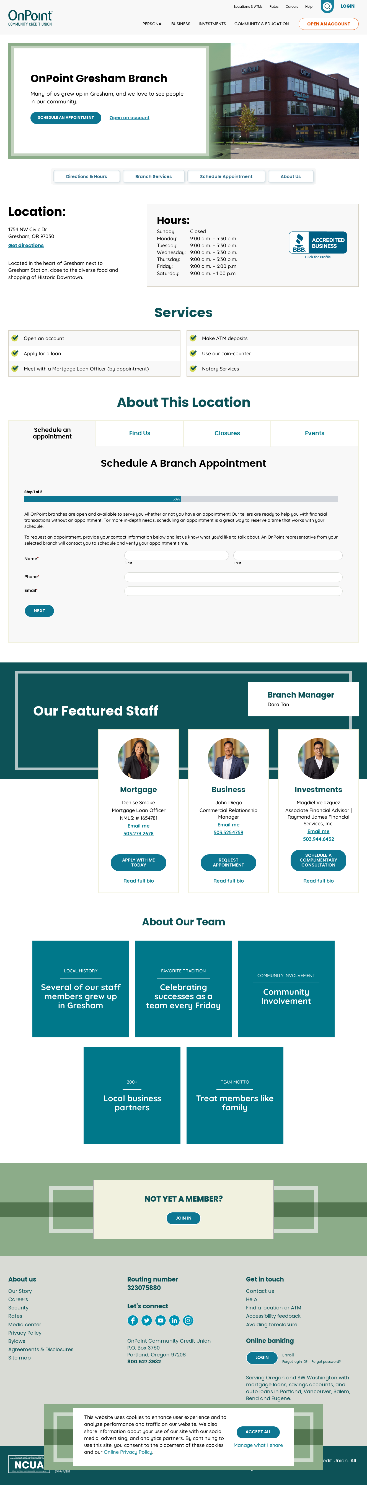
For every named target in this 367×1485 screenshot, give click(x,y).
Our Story (20, 1291)
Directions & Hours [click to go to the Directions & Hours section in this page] (86, 176)
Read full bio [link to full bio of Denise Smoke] (138, 881)
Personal (153, 24)
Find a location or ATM (273, 1308)
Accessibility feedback (273, 1316)
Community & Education (261, 24)
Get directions (26, 245)
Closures (227, 433)
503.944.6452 (318, 839)
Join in (183, 1218)
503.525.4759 (228, 832)
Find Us (139, 433)
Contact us (260, 1291)
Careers (292, 6)
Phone (31, 576)
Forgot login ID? (295, 1361)
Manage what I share (258, 1445)
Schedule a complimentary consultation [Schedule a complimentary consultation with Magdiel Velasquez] (318, 860)
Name (31, 558)
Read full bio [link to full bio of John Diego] (228, 881)
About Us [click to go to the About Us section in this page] (291, 176)
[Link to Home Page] (30, 19)
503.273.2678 (138, 833)
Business (180, 24)
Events (314, 433)
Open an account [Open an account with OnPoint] (129, 118)
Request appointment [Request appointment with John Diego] (228, 862)
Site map (19, 1358)
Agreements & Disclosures (40, 1349)
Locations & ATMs (248, 6)
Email (31, 590)
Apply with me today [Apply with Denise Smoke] (138, 862)
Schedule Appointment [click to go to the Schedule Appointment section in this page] (226, 176)
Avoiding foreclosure (271, 1324)
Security (18, 1308)
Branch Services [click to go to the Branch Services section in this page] (153, 176)
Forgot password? (326, 1361)
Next (39, 611)
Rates (274, 6)
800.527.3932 (144, 1361)
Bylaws (16, 1341)
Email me (139, 826)
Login (262, 1357)
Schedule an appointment (66, 118)
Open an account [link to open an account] (328, 24)
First (129, 563)
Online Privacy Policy (128, 1452)
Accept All (258, 1432)
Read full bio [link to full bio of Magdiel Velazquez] (318, 881)
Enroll (288, 1355)
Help (308, 6)
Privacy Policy (25, 1333)
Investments (212, 24)
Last (238, 563)
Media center (24, 1324)
